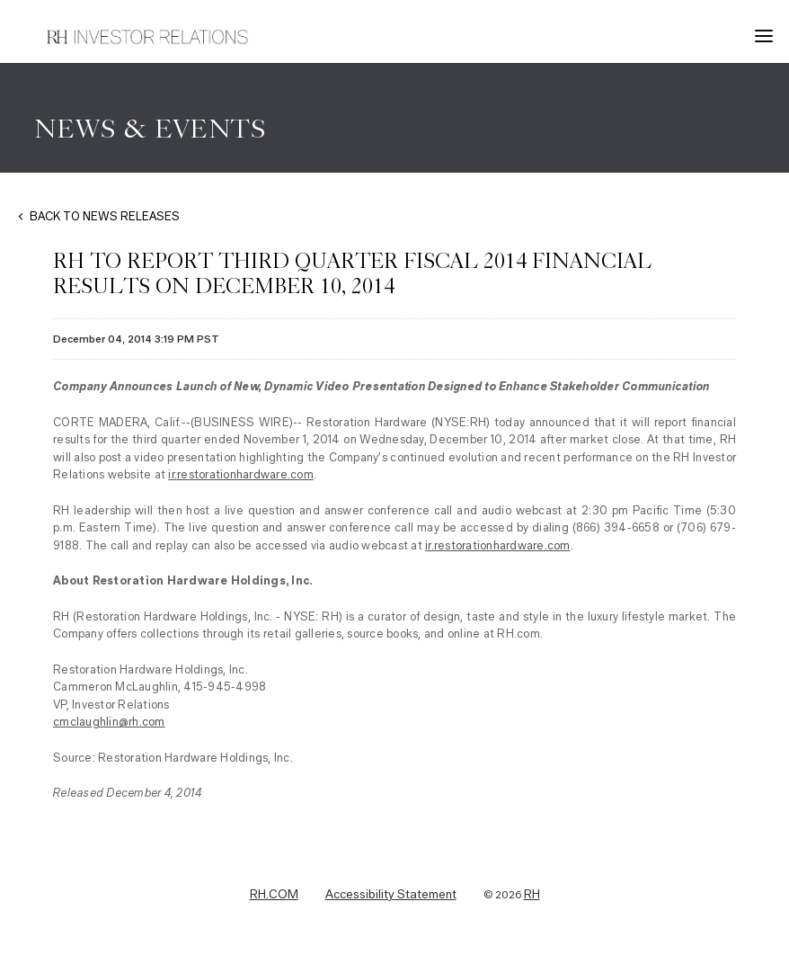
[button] (766, 36)
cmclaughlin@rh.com (109, 721)
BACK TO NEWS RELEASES (105, 216)
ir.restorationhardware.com (241, 474)
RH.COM (274, 894)
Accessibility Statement (391, 894)
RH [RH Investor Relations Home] (532, 894)
